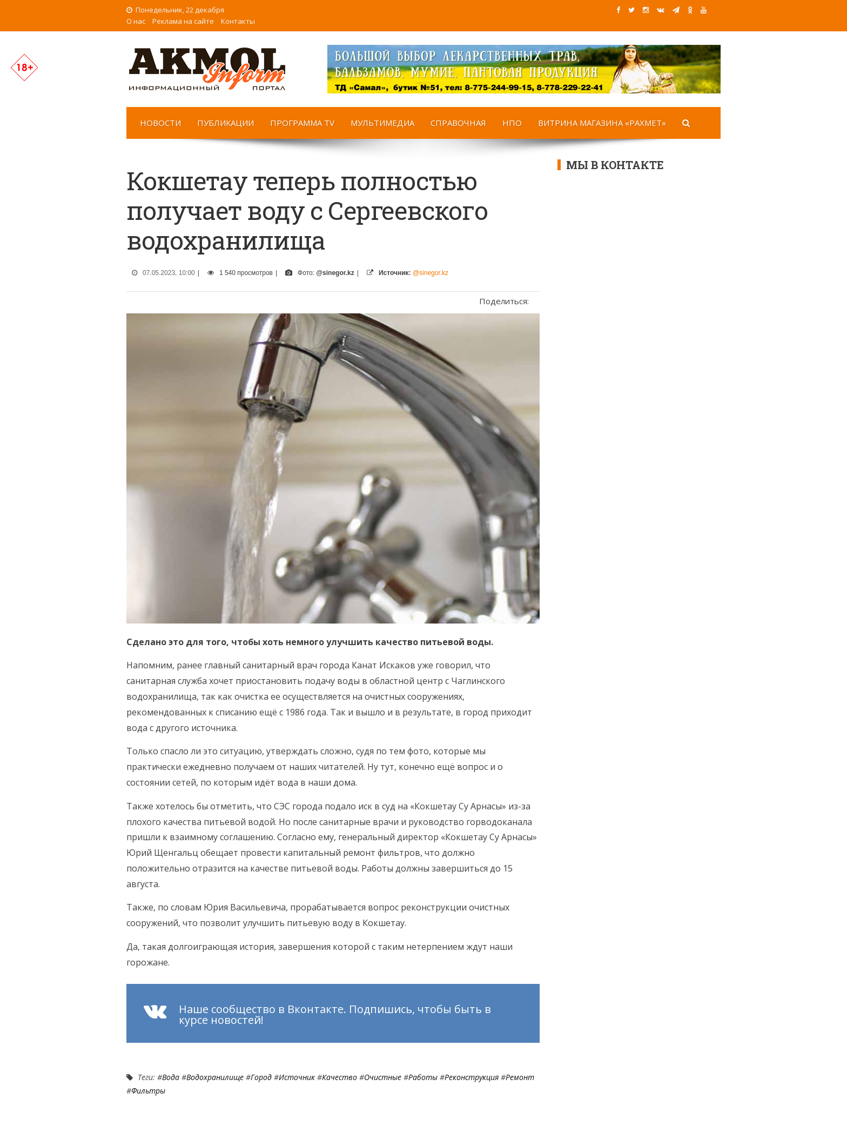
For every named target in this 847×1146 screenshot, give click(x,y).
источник (297, 1077)
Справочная (458, 122)
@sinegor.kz (430, 273)
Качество (339, 1077)
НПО (512, 122)
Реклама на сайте (183, 21)
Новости (160, 122)
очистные (382, 1077)
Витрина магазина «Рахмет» (602, 122)
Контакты (238, 21)
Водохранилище (215, 1077)
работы (423, 1077)
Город (261, 1077)
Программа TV (302, 122)
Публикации (225, 122)
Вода (170, 1077)
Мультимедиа (382, 122)
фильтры (148, 1090)
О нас (135, 21)
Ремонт (520, 1077)
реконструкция (472, 1077)
